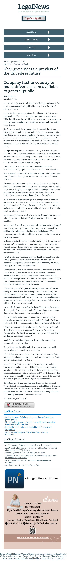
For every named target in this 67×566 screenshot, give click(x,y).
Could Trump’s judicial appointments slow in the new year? (28, 445)
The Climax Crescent (11, 558)
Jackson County (22, 556)
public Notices (31, 39)
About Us (50, 558)
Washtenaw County (7, 556)
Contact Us (60, 558)
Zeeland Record (27, 558)
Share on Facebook (20, 64)
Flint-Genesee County (44, 554)
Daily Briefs (10, 430)
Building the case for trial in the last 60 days (22, 465)
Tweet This (8, 64)
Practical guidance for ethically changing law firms (25, 453)
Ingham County (60, 554)
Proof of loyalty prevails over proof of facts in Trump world (28, 427)
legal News (31, 32)
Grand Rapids (35, 556)
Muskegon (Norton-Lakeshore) (54, 556)
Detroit (9, 554)
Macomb (17, 554)
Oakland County (28, 554)
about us (31, 47)
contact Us (31, 55)
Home (2, 554)
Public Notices (40, 558)
